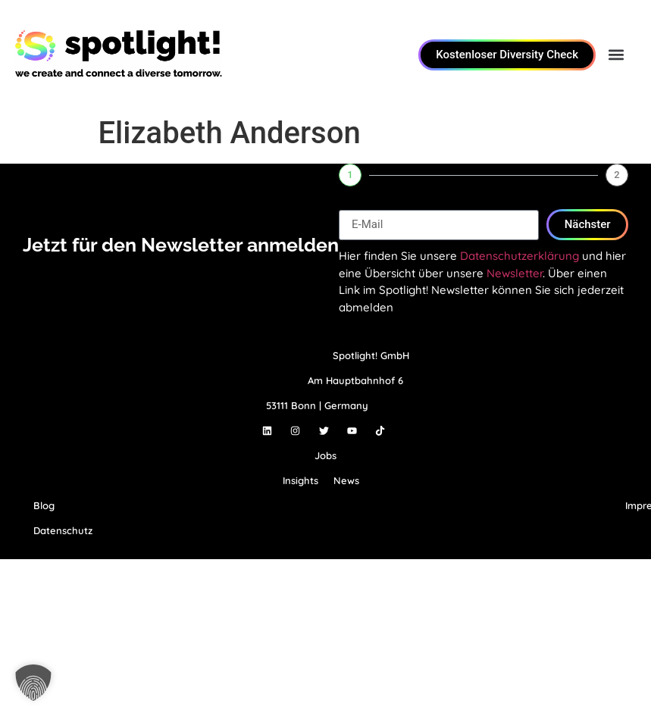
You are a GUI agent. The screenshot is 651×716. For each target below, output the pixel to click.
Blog (44, 505)
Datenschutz (62, 530)
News (346, 480)
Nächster (588, 224)
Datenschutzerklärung (519, 256)
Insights (300, 480)
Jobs (325, 455)
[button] (615, 54)
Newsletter (515, 273)
